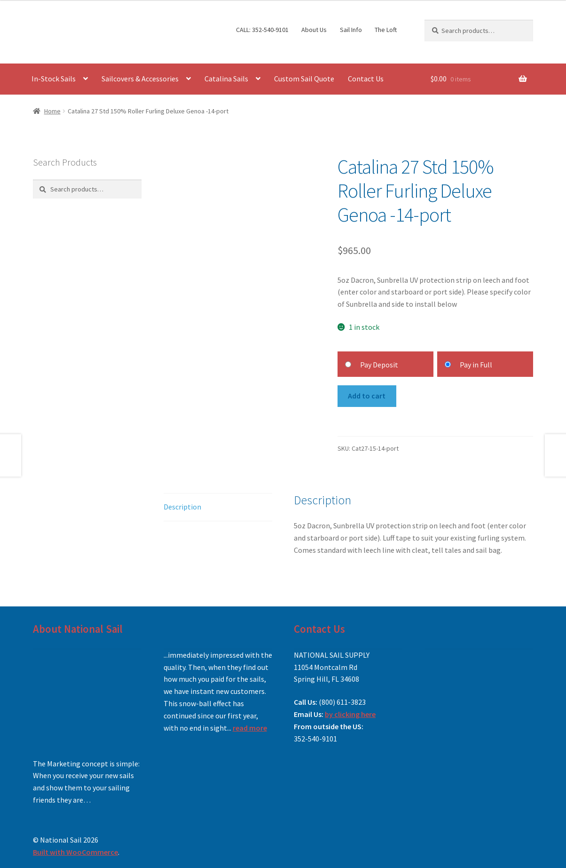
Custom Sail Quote (304, 78)
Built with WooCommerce (75, 852)
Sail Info (351, 29)
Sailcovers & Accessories (140, 78)
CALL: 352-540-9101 (262, 29)
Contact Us (366, 78)
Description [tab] (182, 506)
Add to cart (366, 395)
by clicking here (350, 714)
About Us (314, 29)
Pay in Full (476, 364)
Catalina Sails (226, 78)
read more (250, 728)
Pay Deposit (379, 364)
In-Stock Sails (53, 78)
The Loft (386, 29)
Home (52, 111)
